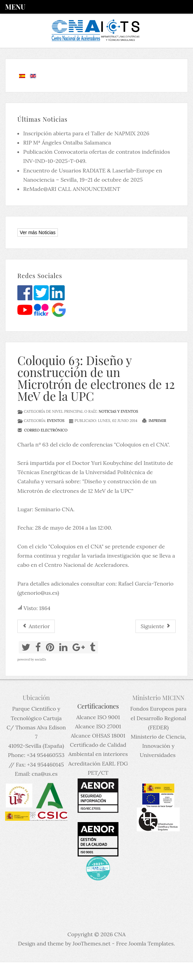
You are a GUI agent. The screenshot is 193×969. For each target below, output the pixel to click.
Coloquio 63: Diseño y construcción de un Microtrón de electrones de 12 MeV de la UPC (96, 378)
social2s (40, 659)
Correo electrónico (42, 430)
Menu (15, 6)
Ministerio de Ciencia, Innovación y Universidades (158, 745)
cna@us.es (45, 773)
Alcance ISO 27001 (98, 726)
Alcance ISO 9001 (98, 717)
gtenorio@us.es (38, 592)
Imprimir (154, 420)
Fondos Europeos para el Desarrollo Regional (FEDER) (158, 717)
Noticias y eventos (118, 411)
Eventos (55, 420)
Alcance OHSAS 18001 (98, 735)
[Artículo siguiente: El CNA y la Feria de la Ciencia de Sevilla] (155, 626)
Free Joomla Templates (145, 943)
